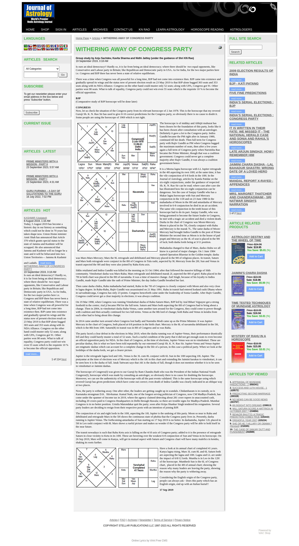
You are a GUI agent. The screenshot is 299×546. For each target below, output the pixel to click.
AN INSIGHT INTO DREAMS (247, 405)
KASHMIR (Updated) (35, 218)
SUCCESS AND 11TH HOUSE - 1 (249, 388)
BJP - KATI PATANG (244, 83)
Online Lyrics (139, 540)
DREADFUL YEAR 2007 (244, 420)
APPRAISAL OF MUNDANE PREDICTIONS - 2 (245, 383)
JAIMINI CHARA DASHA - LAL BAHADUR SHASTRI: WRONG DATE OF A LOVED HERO (251, 168)
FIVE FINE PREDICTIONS (247, 93)
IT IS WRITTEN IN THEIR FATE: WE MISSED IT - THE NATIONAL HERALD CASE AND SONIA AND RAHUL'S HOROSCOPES (249, 135)
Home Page (82, 38)
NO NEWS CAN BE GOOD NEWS (249, 399)
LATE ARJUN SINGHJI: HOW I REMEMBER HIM (251, 153)
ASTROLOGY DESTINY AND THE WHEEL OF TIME (251, 238)
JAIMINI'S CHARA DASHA (249, 273)
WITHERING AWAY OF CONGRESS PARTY (128, 38)
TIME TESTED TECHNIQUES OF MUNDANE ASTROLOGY (251, 304)
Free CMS (161, 540)
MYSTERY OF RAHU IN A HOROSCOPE (249, 337)
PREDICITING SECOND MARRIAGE (251, 393)
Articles (96, 38)
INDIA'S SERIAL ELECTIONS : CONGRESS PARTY (251, 116)
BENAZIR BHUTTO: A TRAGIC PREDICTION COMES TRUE (247, 415)
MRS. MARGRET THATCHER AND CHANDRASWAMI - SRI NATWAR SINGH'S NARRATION (250, 199)
